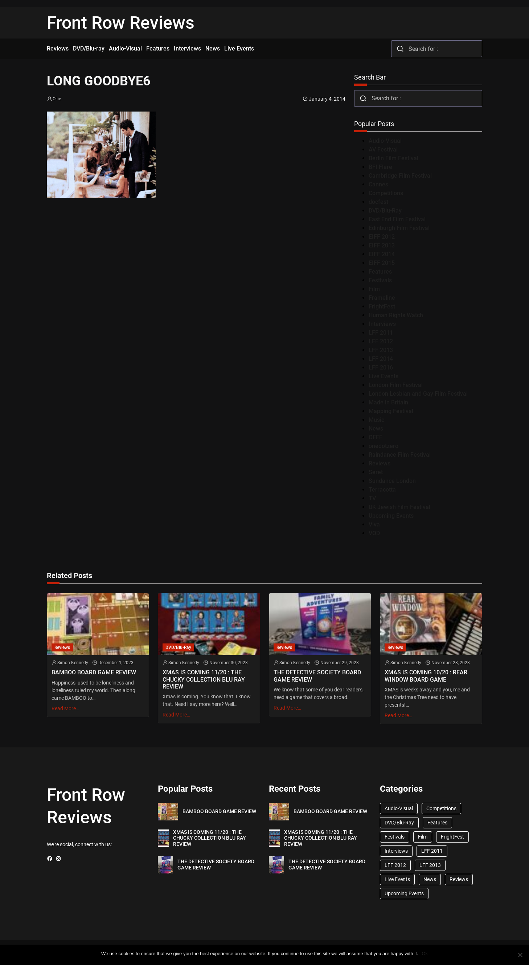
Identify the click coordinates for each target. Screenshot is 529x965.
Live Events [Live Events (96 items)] (397, 879)
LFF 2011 (381, 332)
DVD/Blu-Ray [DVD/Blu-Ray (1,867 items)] (399, 822)
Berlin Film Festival (393, 158)
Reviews (379, 463)
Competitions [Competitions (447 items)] (441, 808)
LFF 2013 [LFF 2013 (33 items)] (430, 865)
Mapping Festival (391, 411)
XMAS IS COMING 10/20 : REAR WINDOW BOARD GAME (426, 676)
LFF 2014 (381, 358)
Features (380, 271)
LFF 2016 (381, 367)
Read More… (65, 708)
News (376, 428)
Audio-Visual (385, 140)
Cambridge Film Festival (400, 175)
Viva (374, 524)
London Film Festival (396, 384)
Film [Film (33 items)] (422, 837)
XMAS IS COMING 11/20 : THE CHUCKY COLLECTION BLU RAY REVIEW (204, 679)
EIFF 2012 (382, 236)
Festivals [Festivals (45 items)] (395, 837)
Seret (376, 472)
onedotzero (383, 446)
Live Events (383, 376)
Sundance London (392, 480)
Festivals (380, 280)
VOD (374, 533)
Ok (425, 953)
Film (374, 289)
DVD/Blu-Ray (385, 210)
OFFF (375, 437)
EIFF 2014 (382, 254)
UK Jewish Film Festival (399, 507)
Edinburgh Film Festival (399, 228)
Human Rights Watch (396, 315)
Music (376, 419)
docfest (378, 201)
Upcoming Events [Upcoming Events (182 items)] (404, 893)
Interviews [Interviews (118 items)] (396, 851)
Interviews (382, 323)
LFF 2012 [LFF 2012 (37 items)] (395, 865)
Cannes (378, 184)
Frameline (382, 297)
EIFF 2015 (382, 262)
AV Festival (383, 149)
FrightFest (382, 306)
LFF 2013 (381, 350)
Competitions (386, 193)
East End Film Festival (397, 219)
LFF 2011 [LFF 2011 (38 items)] (432, 851)
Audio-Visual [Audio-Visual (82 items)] (399, 808)
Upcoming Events (391, 515)
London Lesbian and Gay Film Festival (418, 393)
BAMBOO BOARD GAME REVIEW (94, 672)
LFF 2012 (381, 341)
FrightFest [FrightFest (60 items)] (452, 837)
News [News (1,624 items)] (429, 879)
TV (372, 498)
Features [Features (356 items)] (437, 822)
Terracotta (382, 489)
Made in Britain (388, 402)
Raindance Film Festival (400, 454)
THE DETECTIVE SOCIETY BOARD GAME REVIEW (317, 676)
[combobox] (436, 48)
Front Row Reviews (120, 22)
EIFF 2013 (382, 245)
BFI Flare (380, 166)
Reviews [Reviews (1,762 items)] (459, 879)
